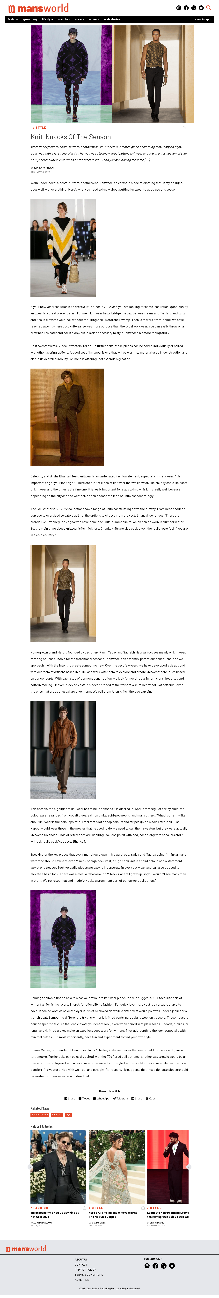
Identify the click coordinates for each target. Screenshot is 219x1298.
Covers (79, 19)
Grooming (30, 19)
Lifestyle (47, 19)
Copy (150, 1098)
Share (69, 1098)
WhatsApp (101, 1098)
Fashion (13, 19)
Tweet (84, 1098)
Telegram (120, 1098)
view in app (203, 19)
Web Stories (112, 19)
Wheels (94, 19)
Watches (64, 19)
